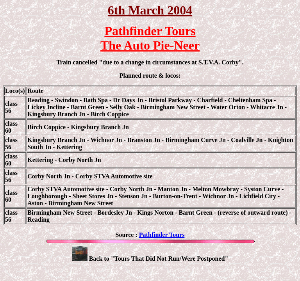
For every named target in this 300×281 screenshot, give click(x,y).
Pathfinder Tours (162, 234)
